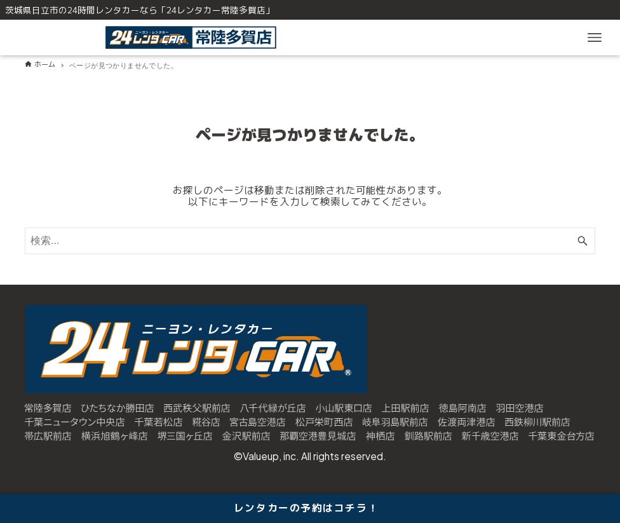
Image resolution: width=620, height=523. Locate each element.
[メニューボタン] (594, 37)
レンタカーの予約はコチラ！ (306, 508)
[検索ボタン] (582, 241)
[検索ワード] (310, 241)
